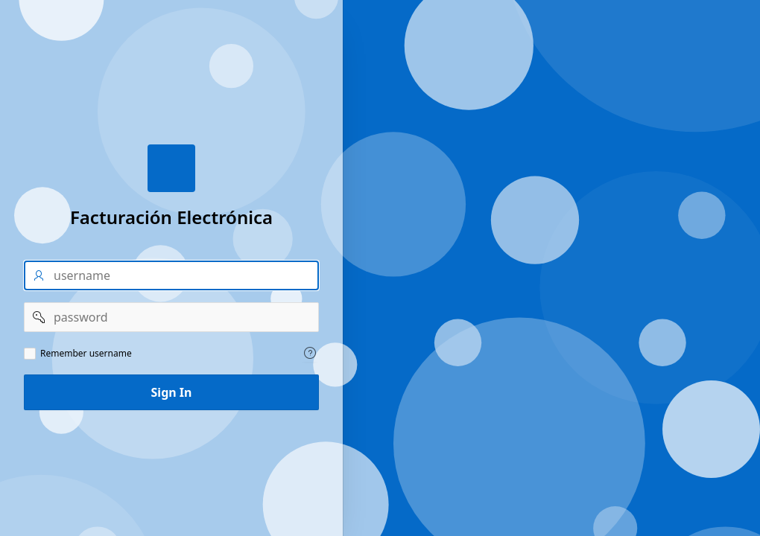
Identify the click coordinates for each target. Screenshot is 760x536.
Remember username (86, 354)
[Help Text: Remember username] (310, 353)
